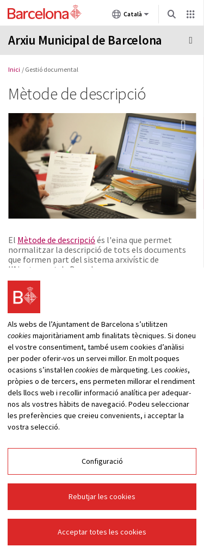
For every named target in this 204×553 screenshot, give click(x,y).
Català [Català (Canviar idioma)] (130, 16)
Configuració (102, 463)
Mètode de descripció (56, 239)
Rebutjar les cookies (102, 498)
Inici (14, 69)
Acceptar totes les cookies (102, 533)
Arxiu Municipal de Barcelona (85, 40)
